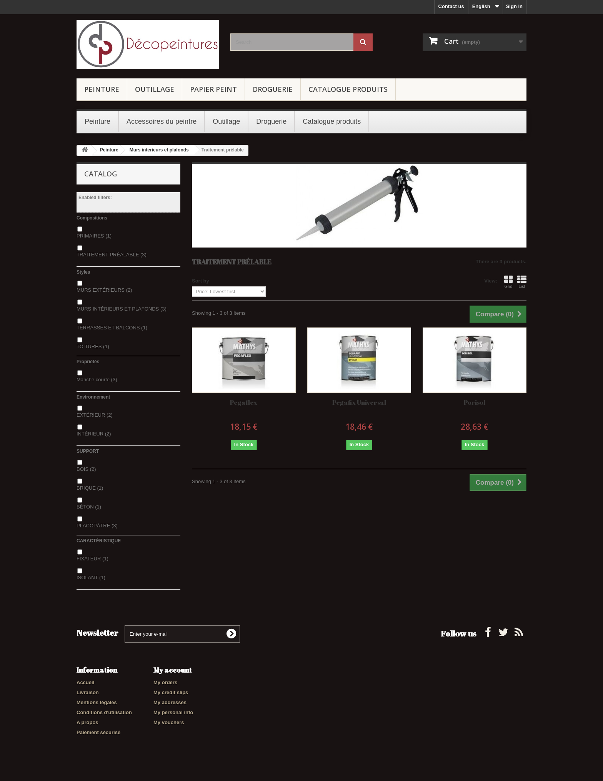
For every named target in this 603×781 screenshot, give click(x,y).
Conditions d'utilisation (104, 712)
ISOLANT (91, 577)
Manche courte (97, 379)
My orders (165, 682)
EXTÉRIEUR (95, 415)
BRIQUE (90, 488)
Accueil (85, 682)
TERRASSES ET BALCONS (112, 328)
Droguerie (273, 89)
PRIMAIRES (94, 236)
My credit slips (170, 692)
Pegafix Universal (359, 402)
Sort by (200, 281)
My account (172, 670)
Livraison (88, 692)
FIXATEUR (92, 559)
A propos (87, 722)
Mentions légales (97, 702)
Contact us (451, 6)
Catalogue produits (348, 89)
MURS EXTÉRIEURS (104, 290)
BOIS (86, 469)
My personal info (173, 712)
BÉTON (89, 507)
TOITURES (93, 346)
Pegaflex (243, 402)
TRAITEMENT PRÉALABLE (112, 255)
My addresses (170, 702)
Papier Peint (213, 89)
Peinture (101, 89)
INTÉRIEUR (94, 434)
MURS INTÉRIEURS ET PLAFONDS (122, 309)
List (521, 282)
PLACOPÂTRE (97, 525)
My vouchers (168, 722)
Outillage (154, 89)
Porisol (474, 402)
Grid (508, 282)
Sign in (514, 6)
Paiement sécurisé (98, 732)
